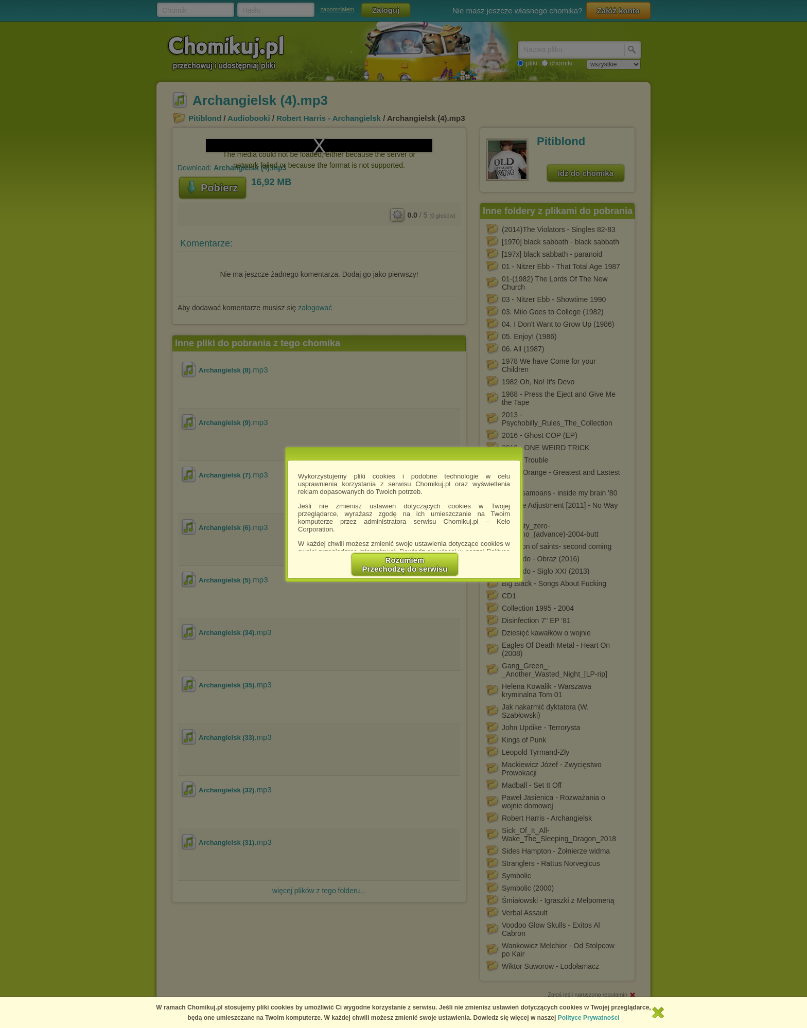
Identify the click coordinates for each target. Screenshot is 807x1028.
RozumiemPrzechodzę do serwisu (405, 564)
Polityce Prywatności (589, 1017)
